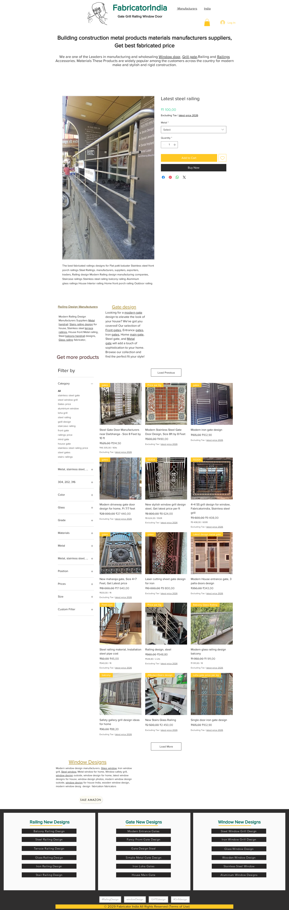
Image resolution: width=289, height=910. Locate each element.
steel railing (64, 417)
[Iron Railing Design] (49, 866)
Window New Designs (239, 821)
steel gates (64, 452)
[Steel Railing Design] (49, 839)
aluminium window (68, 408)
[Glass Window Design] (239, 848)
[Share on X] (184, 177)
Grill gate (189, 57)
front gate (63, 430)
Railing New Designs (49, 821)
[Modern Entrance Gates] (143, 831)
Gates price (64, 403)
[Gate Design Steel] (143, 848)
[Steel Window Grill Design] (238, 831)
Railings (223, 57)
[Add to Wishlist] (222, 158)
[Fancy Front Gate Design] (143, 839)
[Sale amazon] (90, 799)
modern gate (133, 312)
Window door (169, 57)
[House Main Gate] (143, 874)
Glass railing (66, 339)
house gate (64, 443)
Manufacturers (187, 8)
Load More (166, 746)
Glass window (109, 768)
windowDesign (134, 899)
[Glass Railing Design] (49, 857)
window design (64, 775)
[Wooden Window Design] (239, 857)
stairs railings (65, 456)
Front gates (113, 330)
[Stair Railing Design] (49, 874)
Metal (165, 122)
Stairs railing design (81, 324)
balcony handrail (75, 335)
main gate (137, 334)
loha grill (62, 412)
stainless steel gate (69, 395)
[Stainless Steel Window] (239, 866)
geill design (64, 421)
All (59, 390)
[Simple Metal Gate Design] (143, 857)
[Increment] (175, 144)
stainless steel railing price (73, 447)
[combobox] (193, 129)
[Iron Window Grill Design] (239, 839)
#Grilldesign (180, 899)
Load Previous (166, 372)
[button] (207, 22)
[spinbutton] (169, 144)
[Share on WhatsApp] (177, 177)
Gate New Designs (144, 821)
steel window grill (68, 399)
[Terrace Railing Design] (49, 848)
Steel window (68, 771)
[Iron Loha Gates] (143, 866)
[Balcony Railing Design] (49, 831)
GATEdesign (158, 899)
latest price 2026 (188, 115)
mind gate (63, 439)
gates (139, 330)
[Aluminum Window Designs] (239, 874)
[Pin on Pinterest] (170, 177)
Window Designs (88, 762)
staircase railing (67, 425)
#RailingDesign (110, 899)
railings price (65, 434)
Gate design (124, 306)
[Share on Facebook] (163, 177)
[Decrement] (163, 144)
